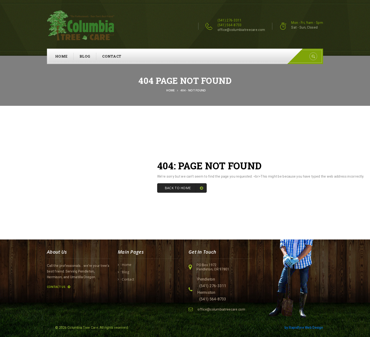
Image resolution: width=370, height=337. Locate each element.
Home (61, 56)
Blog (85, 56)
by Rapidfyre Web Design (304, 327)
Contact (111, 56)
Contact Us (58, 287)
